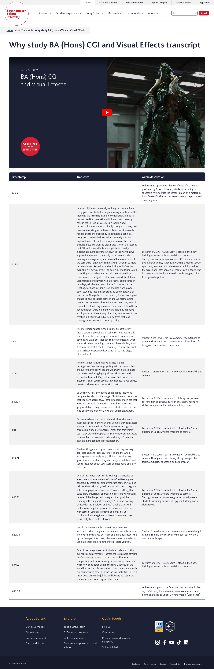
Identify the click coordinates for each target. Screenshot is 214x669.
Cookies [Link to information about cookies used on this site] (162, 663)
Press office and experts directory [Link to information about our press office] (116, 639)
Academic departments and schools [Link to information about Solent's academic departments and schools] (80, 645)
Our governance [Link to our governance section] (35, 626)
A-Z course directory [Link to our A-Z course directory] (76, 632)
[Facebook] (164, 643)
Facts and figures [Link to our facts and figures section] (36, 643)
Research (115, 14)
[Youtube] (171, 643)
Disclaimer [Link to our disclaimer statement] (136, 663)
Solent (88, 2)
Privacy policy (150, 663)
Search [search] (203, 13)
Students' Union (183, 2)
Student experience (69, 14)
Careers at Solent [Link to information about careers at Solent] (36, 638)
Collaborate (135, 14)
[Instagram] (157, 643)
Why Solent (95, 14)
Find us (106, 626)
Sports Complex (159, 2)
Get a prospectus (74, 638)
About (153, 14)
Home (10, 30)
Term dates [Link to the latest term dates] (32, 632)
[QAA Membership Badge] (170, 627)
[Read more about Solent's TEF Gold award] (159, 627)
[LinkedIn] (186, 643)
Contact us (108, 632)
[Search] (184, 13)
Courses (45, 14)
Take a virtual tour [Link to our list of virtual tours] (74, 626)
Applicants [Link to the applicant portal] (205, 2)
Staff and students (108, 2)
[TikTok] (179, 643)
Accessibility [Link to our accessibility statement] (175, 663)
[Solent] (17, 14)
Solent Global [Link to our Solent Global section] (110, 647)
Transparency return (193, 663)
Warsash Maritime (134, 2)
